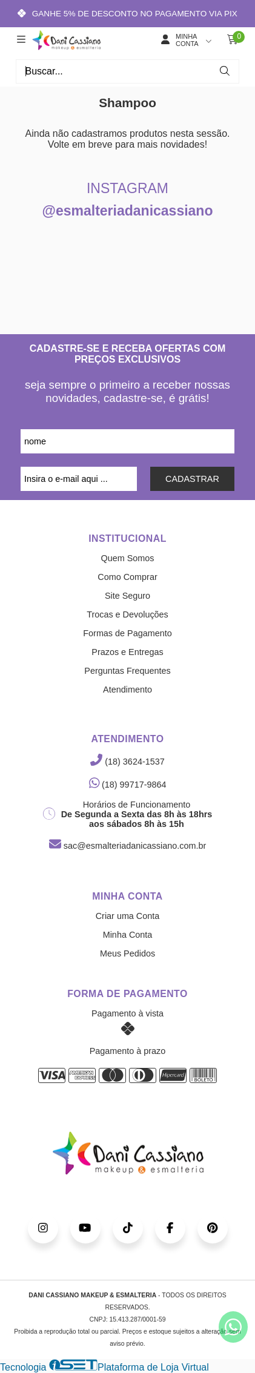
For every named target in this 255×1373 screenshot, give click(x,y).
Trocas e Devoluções (127, 614)
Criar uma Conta (128, 916)
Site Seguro (127, 596)
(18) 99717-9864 (128, 784)
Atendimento (127, 689)
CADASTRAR (192, 479)
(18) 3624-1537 (127, 761)
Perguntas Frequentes (127, 671)
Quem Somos (127, 558)
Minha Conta (128, 935)
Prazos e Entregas (127, 652)
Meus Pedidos (127, 953)
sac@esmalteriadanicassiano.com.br (127, 846)
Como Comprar (127, 577)
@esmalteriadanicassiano (127, 211)
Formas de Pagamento (127, 633)
